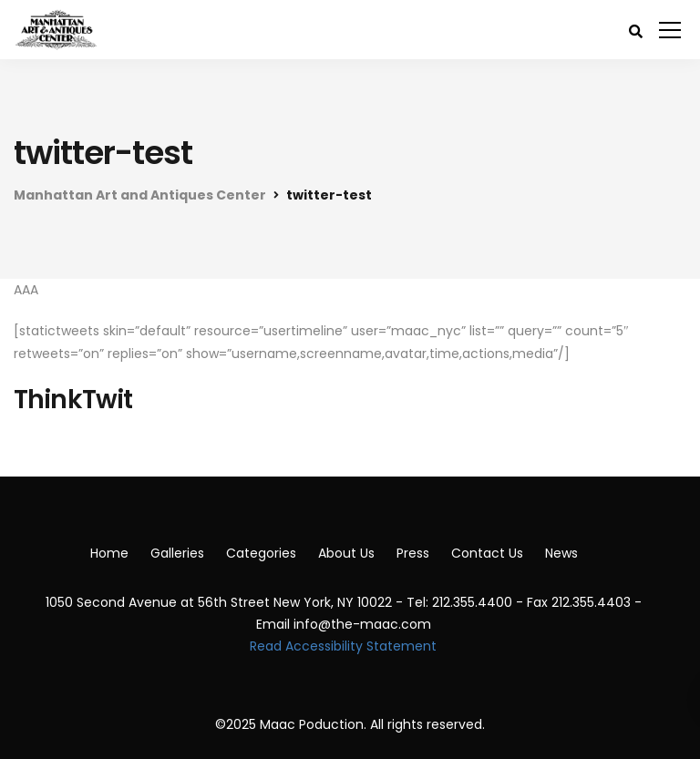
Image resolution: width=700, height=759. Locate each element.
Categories (261, 553)
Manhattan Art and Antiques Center (140, 195)
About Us (346, 553)
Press (412, 553)
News (561, 553)
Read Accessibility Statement (343, 646)
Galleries (177, 553)
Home (109, 553)
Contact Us (487, 553)
